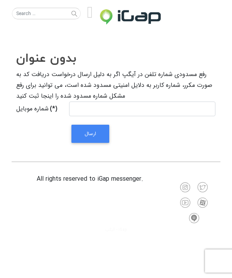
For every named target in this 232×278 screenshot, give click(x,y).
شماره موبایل (36, 109)
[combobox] (46, 13)
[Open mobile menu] (89, 13)
